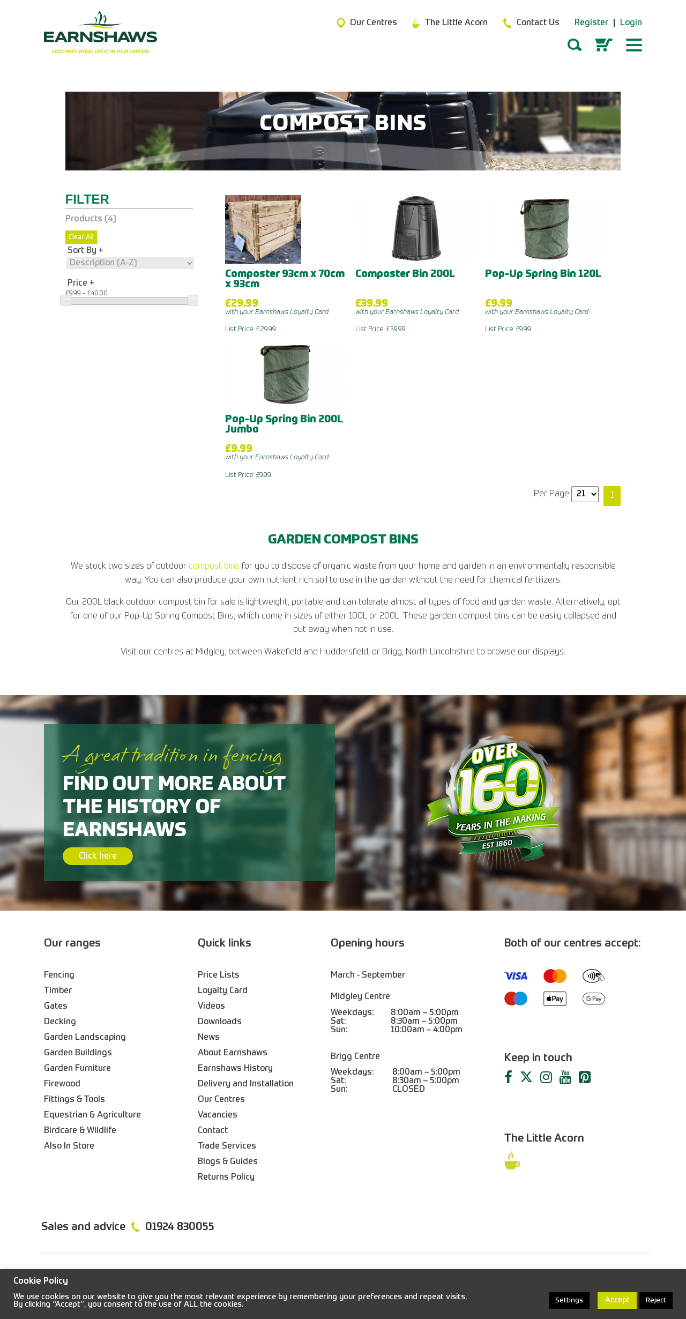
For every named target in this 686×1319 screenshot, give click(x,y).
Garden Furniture (77, 1068)
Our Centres (221, 1100)
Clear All (81, 237)
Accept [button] (617, 1300)
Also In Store (69, 1146)
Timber (58, 991)
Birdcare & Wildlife (80, 1131)
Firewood (62, 1084)
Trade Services (227, 1146)
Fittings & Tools (74, 1100)
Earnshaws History (235, 1068)
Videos (211, 1006)
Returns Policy (226, 1177)
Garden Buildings (78, 1053)
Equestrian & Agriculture (92, 1115)
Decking (60, 1022)
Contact (213, 1131)
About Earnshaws (232, 1053)
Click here (98, 856)
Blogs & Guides (228, 1162)
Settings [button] (569, 1300)
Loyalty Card (223, 991)
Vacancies (217, 1115)
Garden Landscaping (85, 1037)
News (209, 1037)
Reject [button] (656, 1300)
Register (591, 23)
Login (631, 23)
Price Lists (219, 975)
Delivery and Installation (246, 1084)
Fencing (59, 975)
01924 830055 (179, 1227)
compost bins (214, 566)
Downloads (220, 1022)
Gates (56, 1006)
